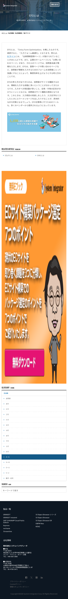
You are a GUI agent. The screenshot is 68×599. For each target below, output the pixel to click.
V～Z (7, 473)
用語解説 (18, 33)
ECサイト (11, 56)
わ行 (7, 452)
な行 (7, 425)
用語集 (11, 33)
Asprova (6, 525)
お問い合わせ (54, 4)
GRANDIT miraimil (10, 517)
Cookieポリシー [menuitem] (16, 584)
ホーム (4, 33)
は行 (7, 430)
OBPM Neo (40, 523)
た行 (7, 420)
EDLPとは (9, 155)
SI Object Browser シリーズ (46, 514)
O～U (8, 467)
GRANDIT (6, 514)
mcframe (6, 528)
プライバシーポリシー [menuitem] (18, 581)
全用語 (8, 398)
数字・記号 (9, 478)
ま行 (7, 436)
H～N (8, 462)
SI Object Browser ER (44, 520)
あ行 (7, 404)
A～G (7, 457)
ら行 (7, 446)
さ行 (7, 414)
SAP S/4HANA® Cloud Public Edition (13, 521)
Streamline (7, 531)
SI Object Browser (42, 517)
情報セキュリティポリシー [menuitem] (19, 587)
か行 (7, 409)
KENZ (38, 526)
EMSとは (40, 155)
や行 (7, 441)
